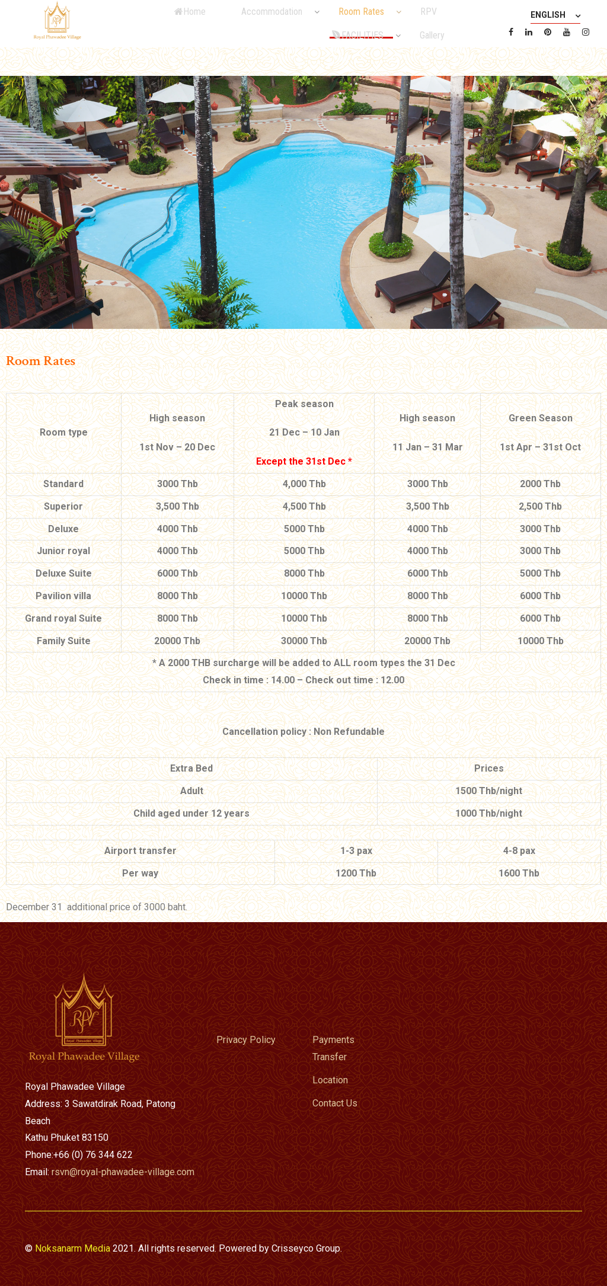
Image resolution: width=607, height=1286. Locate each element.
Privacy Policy (246, 1039)
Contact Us (334, 1103)
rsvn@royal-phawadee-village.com (123, 1172)
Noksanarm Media (72, 1248)
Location (330, 1080)
